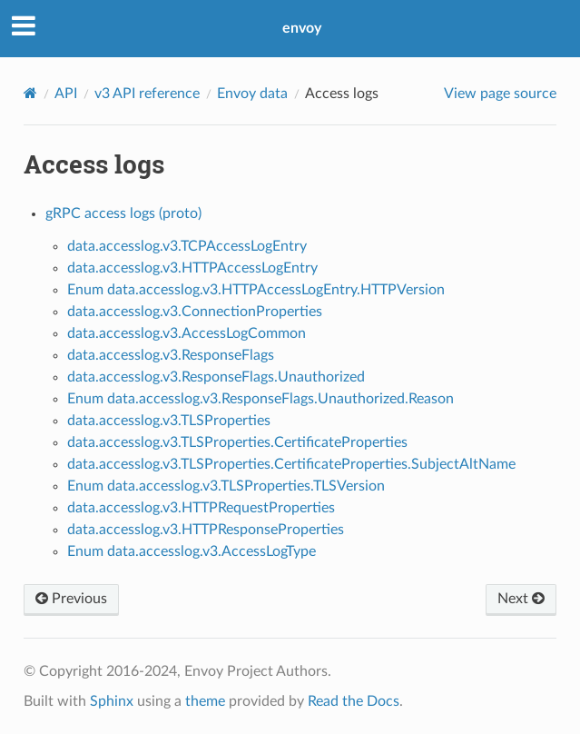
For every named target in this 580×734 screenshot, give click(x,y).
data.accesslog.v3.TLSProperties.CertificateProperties (237, 442)
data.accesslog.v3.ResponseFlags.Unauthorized (216, 377)
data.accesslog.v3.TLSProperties (168, 420)
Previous (71, 598)
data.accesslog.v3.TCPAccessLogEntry (187, 246)
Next (521, 598)
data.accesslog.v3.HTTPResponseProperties (205, 529)
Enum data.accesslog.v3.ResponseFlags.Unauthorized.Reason (260, 399)
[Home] (30, 93)
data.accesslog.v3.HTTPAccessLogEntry (192, 268)
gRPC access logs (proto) (123, 213)
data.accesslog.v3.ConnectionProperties (194, 311)
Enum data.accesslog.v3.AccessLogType (191, 551)
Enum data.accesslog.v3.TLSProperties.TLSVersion (226, 486)
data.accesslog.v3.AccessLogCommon (186, 333)
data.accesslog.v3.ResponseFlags (170, 355)
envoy (301, 28)
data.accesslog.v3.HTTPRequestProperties (201, 508)
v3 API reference (147, 93)
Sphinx (111, 701)
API (65, 93)
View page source (500, 93)
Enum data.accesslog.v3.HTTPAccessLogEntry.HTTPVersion (256, 290)
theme (205, 701)
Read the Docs (353, 701)
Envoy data (252, 93)
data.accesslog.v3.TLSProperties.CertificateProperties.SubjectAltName (291, 464)
